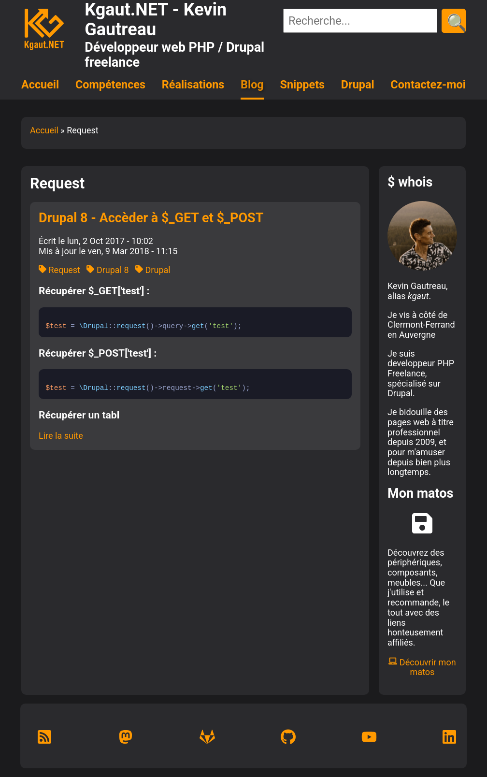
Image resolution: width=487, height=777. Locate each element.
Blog (252, 84)
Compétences (110, 84)
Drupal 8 (107, 270)
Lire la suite (61, 436)
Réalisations (193, 84)
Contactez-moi (428, 84)
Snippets (302, 84)
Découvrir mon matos (422, 667)
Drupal (357, 84)
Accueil (40, 84)
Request (59, 270)
